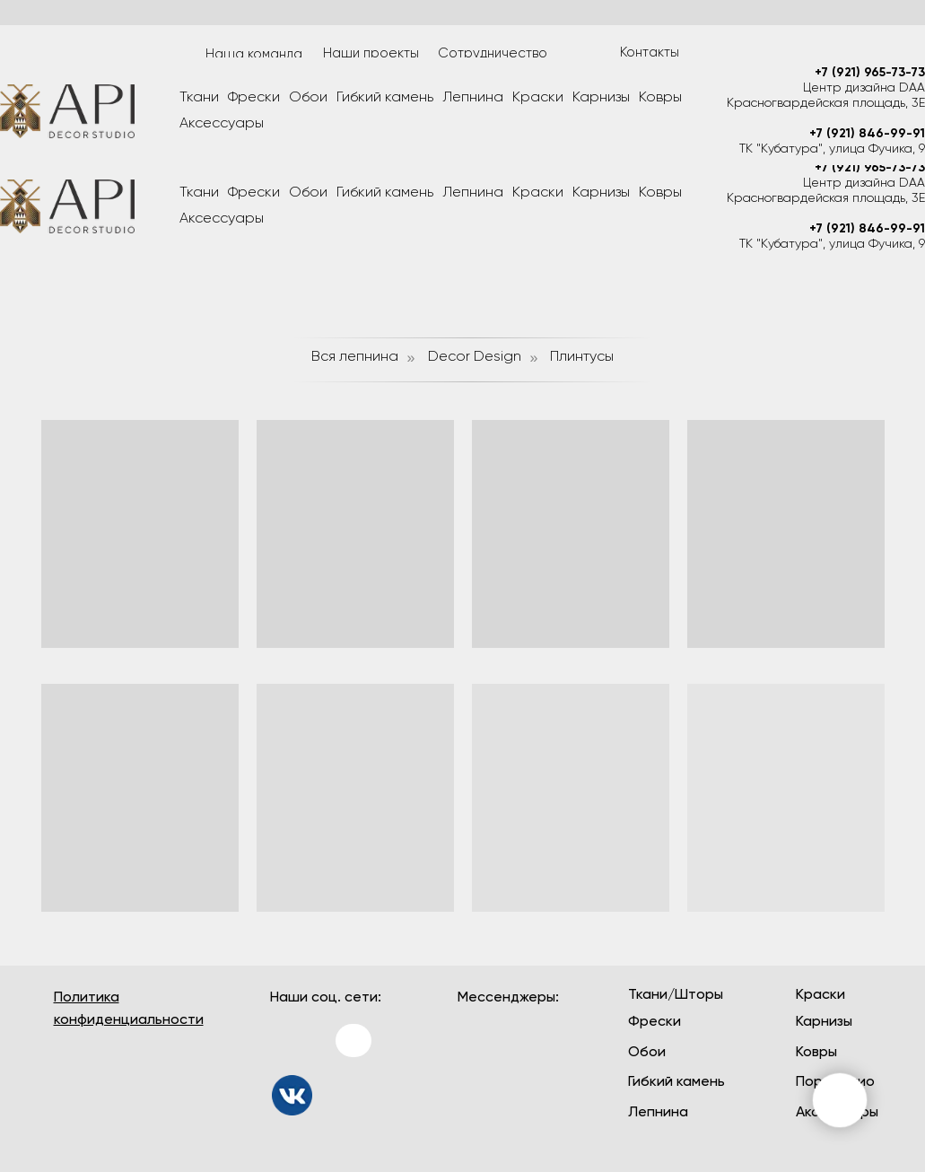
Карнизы (601, 193)
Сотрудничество (492, 53)
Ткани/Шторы (675, 995)
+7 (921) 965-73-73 (870, 168)
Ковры (660, 193)
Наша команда (253, 54)
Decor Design (474, 357)
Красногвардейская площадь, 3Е (826, 198)
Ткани (199, 193)
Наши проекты (371, 53)
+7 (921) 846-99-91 (867, 229)
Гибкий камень (384, 193)
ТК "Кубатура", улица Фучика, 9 (832, 244)
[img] (292, 1095)
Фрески (254, 193)
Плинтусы (582, 357)
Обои (308, 193)
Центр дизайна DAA (864, 183)
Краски (537, 193)
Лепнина (472, 193)
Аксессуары (221, 219)
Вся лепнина (354, 357)
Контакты (649, 52)
